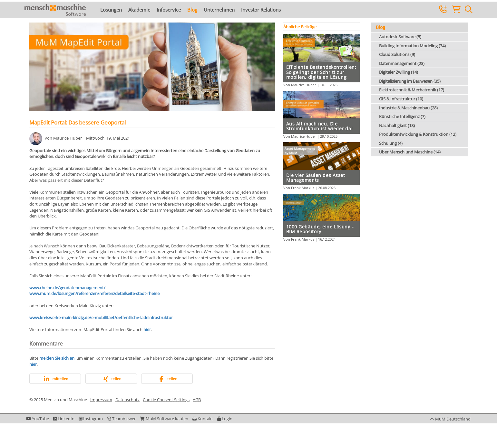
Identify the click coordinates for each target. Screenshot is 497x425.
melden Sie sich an (56, 358)
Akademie (139, 9)
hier (146, 329)
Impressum (101, 399)
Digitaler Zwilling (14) (398, 72)
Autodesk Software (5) (400, 37)
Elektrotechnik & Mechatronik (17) (411, 90)
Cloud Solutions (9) (397, 54)
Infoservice (169, 9)
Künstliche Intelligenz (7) (402, 116)
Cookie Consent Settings (166, 399)
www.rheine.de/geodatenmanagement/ (67, 288)
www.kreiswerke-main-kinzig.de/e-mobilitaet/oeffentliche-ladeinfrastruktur (101, 317)
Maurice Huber (67, 138)
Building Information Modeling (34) (412, 46)
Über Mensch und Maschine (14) (410, 152)
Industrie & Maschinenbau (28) (408, 108)
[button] (55, 379)
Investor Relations (261, 9)
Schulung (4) (391, 143)
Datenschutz (127, 399)
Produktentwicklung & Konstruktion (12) (417, 134)
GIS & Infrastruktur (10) (401, 99)
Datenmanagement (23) (401, 63)
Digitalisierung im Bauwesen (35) (410, 81)
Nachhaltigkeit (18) (397, 125)
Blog (192, 9)
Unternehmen (219, 9)
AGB (197, 399)
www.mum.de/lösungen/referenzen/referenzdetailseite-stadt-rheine (94, 293)
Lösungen (111, 9)
